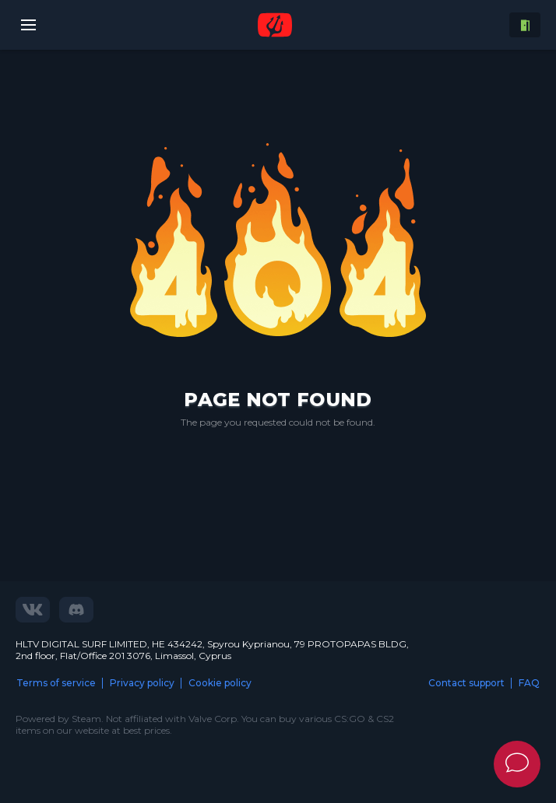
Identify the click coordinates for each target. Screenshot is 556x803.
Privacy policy (142, 683)
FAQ (529, 683)
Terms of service (56, 683)
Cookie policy (220, 683)
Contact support (466, 683)
